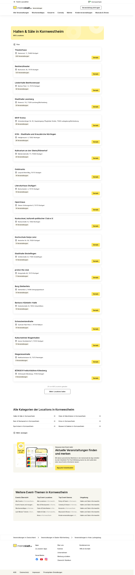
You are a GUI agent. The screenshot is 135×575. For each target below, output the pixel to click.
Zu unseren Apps (41, 549)
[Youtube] (41, 559)
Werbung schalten (63, 556)
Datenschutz (24, 572)
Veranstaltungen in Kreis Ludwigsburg (86, 537)
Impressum (36, 572)
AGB (14, 572)
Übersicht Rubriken (64, 560)
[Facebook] (36, 559)
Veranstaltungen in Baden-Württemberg (53, 537)
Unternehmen (62, 553)
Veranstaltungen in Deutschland (24, 537)
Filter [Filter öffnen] (16, 44)
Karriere (60, 549)
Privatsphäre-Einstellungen (52, 572)
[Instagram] (46, 559)
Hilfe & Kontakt (85, 549)
